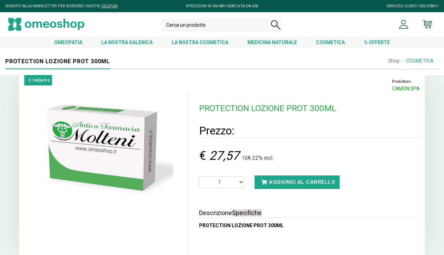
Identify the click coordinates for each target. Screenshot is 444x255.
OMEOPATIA (68, 42)
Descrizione (215, 212)
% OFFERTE (377, 42)
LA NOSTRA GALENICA (127, 42)
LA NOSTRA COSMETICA (200, 42)
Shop (394, 61)
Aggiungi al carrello (298, 182)
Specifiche (247, 212)
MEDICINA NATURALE (272, 42)
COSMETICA (330, 42)
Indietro (39, 80)
